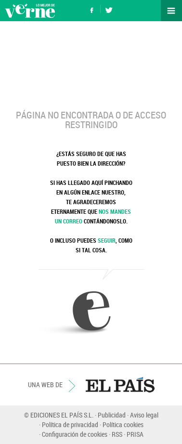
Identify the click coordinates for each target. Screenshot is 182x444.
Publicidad (112, 414)
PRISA (135, 434)
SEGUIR (107, 240)
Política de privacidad (70, 424)
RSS (117, 434)
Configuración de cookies (74, 434)
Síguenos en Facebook (92, 9)
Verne (30, 10)
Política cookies (123, 424)
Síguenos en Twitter (109, 9)
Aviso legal (144, 414)
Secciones (171, 10)
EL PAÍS (120, 384)
